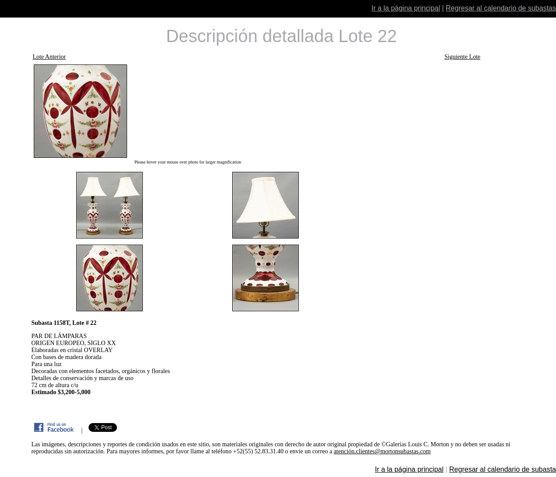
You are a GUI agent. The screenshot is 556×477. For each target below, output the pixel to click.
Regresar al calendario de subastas (501, 8)
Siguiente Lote (462, 56)
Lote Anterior (49, 56)
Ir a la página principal (406, 8)
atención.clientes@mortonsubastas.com (382, 451)
